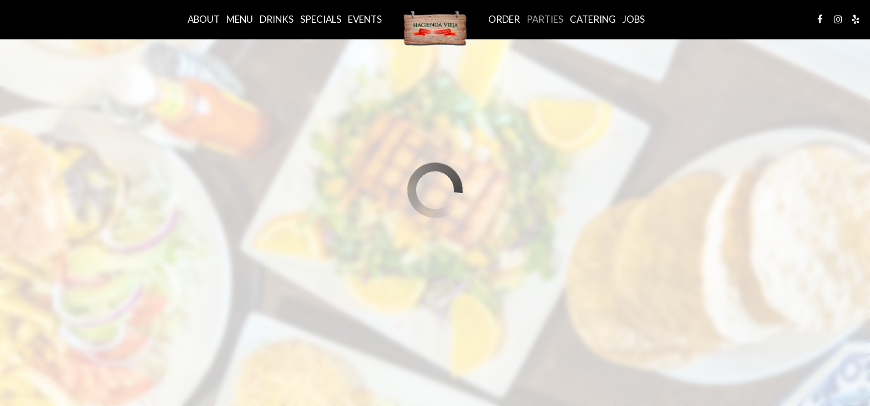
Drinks (277, 19)
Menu (239, 19)
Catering (593, 19)
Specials (320, 19)
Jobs (634, 19)
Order (504, 19)
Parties (545, 19)
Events (365, 19)
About (204, 19)
